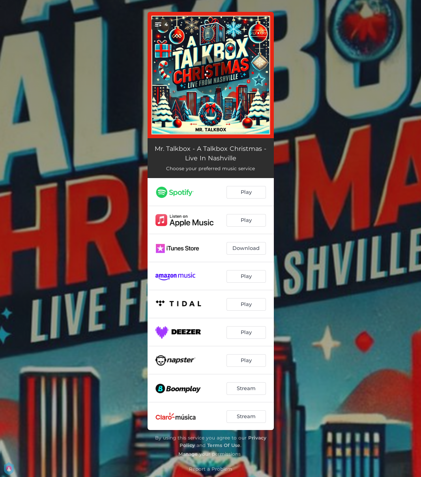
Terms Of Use (223, 445)
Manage (188, 454)
